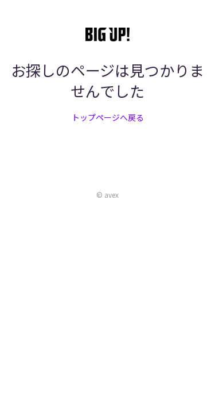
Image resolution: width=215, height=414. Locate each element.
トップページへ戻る (108, 117)
